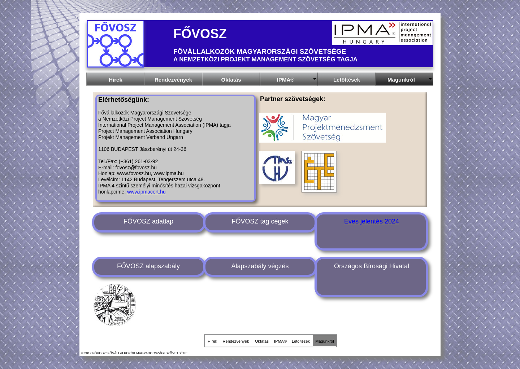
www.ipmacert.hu (146, 192)
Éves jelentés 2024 (371, 221)
